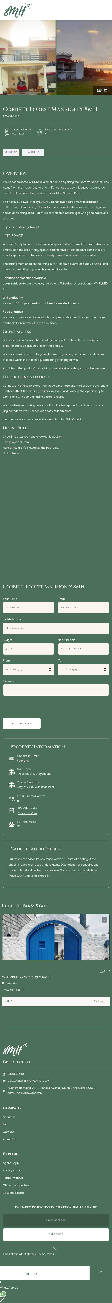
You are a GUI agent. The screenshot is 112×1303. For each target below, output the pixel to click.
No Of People (67, 640)
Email (61, 599)
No (19, 826)
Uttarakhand (11, 116)
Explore (98, 1001)
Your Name (10, 599)
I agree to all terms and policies (28, 1254)
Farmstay (23, 761)
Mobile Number (12, 619)
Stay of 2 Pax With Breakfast (35, 787)
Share (11, 152)
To (60, 661)
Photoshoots (25, 774)
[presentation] (31, 706)
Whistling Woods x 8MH (26, 977)
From (6, 661)
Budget (7, 640)
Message (9, 681)
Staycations (43, 774)
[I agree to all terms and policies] (54, 1248)
